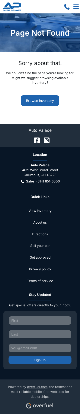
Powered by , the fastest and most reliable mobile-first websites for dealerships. (40, 395)
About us (40, 222)
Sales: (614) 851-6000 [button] (40, 181)
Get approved (40, 257)
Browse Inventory (40, 100)
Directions (40, 234)
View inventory (40, 211)
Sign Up (40, 360)
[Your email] (40, 348)
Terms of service (40, 281)
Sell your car (40, 246)
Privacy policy (40, 269)
